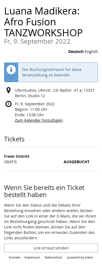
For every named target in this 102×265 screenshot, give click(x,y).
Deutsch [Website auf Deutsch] (76, 51)
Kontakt (14, 257)
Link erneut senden (51, 248)
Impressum (32, 257)
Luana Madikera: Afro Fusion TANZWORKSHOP (51, 24)
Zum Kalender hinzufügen (39, 120)
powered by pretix (80, 257)
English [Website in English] (91, 51)
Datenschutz (53, 257)
